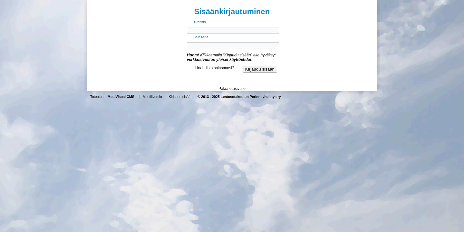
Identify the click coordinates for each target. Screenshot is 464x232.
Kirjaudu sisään (180, 97)
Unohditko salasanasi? (214, 68)
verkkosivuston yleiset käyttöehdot (219, 59)
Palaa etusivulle (232, 88)
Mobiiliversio (152, 97)
